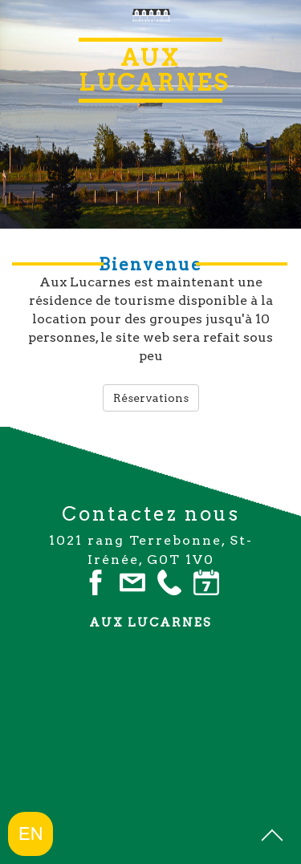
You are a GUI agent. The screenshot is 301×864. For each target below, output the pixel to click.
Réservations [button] (151, 397)
